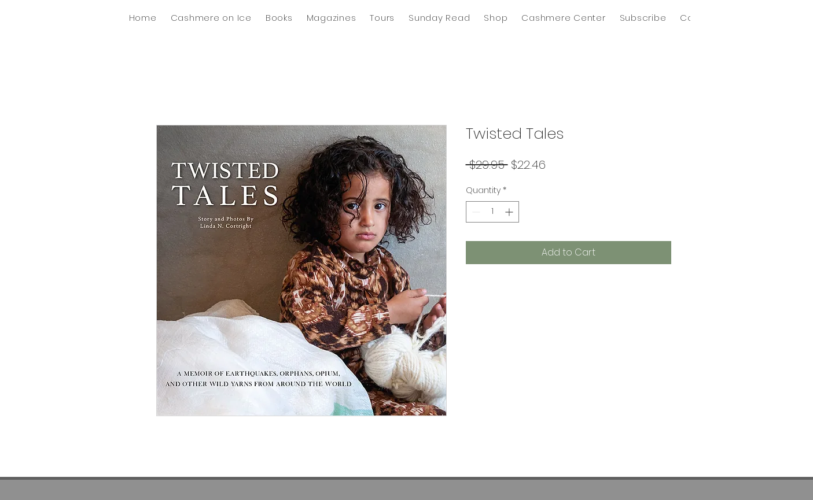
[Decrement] (475, 212)
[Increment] (510, 212)
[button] (439, 17)
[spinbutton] (492, 212)
